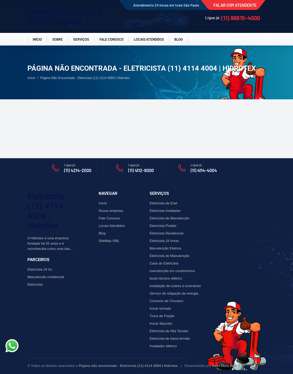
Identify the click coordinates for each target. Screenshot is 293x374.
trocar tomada (160, 308)
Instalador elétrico (163, 346)
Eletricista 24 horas (164, 241)
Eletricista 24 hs (39, 269)
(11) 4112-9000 (141, 170)
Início (31, 78)
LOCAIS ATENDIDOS (149, 39)
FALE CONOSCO (111, 39)
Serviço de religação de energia (174, 293)
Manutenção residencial (45, 277)
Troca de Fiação (162, 316)
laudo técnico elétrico (166, 278)
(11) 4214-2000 (77, 170)
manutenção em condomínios (172, 271)
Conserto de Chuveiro (166, 301)
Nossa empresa (111, 211)
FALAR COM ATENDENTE (235, 5)
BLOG (178, 39)
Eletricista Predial (163, 226)
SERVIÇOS (81, 39)
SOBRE (57, 39)
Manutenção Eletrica (165, 248)
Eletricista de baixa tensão (170, 338)
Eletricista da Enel (163, 203)
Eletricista (35, 284)
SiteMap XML (109, 241)
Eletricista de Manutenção (169, 218)
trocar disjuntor (161, 323)
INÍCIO (37, 39)
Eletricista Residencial (166, 233)
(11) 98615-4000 (240, 17)
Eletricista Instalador (165, 211)
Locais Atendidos (112, 226)
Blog (102, 233)
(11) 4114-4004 (204, 170)
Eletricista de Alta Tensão (169, 331)
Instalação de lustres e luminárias (175, 286)
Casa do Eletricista (164, 263)
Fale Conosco (109, 218)
